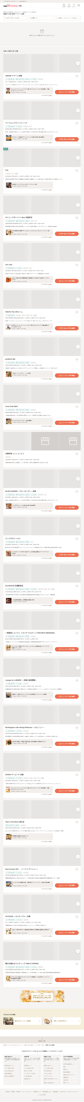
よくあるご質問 (42, 1094)
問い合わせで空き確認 (67, 139)
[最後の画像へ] (78, 63)
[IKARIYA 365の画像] (42, 346)
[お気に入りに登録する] (77, 76)
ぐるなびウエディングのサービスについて (68, 1091)
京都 (43, 1045)
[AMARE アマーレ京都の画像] (42, 63)
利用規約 (13, 1091)
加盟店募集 (55, 1091)
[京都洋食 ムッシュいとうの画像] (42, 441)
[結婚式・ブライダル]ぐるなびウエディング (12, 1045)
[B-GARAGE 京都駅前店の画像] (42, 573)
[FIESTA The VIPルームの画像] (42, 299)
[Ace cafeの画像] (42, 252)
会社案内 (8, 1091)
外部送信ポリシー (37, 1091)
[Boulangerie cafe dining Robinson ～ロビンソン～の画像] (42, 715)
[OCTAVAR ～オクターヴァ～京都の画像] (42, 904)
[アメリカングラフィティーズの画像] (42, 110)
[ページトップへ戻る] (42, 1039)
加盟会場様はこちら (47, 1091)
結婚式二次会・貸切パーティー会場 (32, 1045)
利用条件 (18, 1091)
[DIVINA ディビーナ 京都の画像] (42, 762)
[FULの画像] (42, 158)
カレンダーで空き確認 (67, 92)
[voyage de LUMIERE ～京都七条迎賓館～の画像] (42, 667)
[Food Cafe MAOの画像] (42, 394)
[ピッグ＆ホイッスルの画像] (42, 526)
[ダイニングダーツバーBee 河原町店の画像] (42, 205)
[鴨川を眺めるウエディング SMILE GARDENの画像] (42, 951)
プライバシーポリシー (27, 1091)
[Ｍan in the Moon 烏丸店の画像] (42, 809)
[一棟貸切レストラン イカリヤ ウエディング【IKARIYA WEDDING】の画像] (42, 620)
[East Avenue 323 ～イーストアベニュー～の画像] (42, 856)
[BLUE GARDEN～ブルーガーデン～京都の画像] (42, 479)
